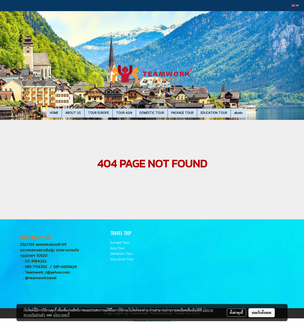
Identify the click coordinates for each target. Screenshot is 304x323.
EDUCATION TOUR (214, 113)
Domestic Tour (121, 253)
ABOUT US (73, 113)
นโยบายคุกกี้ (61, 315)
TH (295, 5)
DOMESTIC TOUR (151, 113)
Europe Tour (120, 242)
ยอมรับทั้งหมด (261, 312)
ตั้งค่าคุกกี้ (236, 312)
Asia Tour (117, 248)
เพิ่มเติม (238, 113)
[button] (253, 113)
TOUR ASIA (124, 113)
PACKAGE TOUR (182, 113)
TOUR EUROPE (98, 113)
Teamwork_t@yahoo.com (47, 272)
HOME (54, 113)
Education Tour (122, 259)
